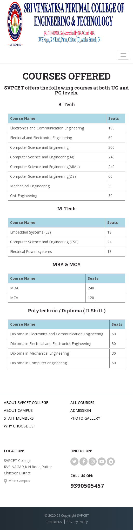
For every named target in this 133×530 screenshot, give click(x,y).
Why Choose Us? (19, 426)
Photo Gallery (85, 418)
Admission (80, 410)
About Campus (18, 410)
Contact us (53, 522)
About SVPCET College (26, 402)
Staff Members (19, 418)
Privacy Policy (77, 522)
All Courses (82, 402)
